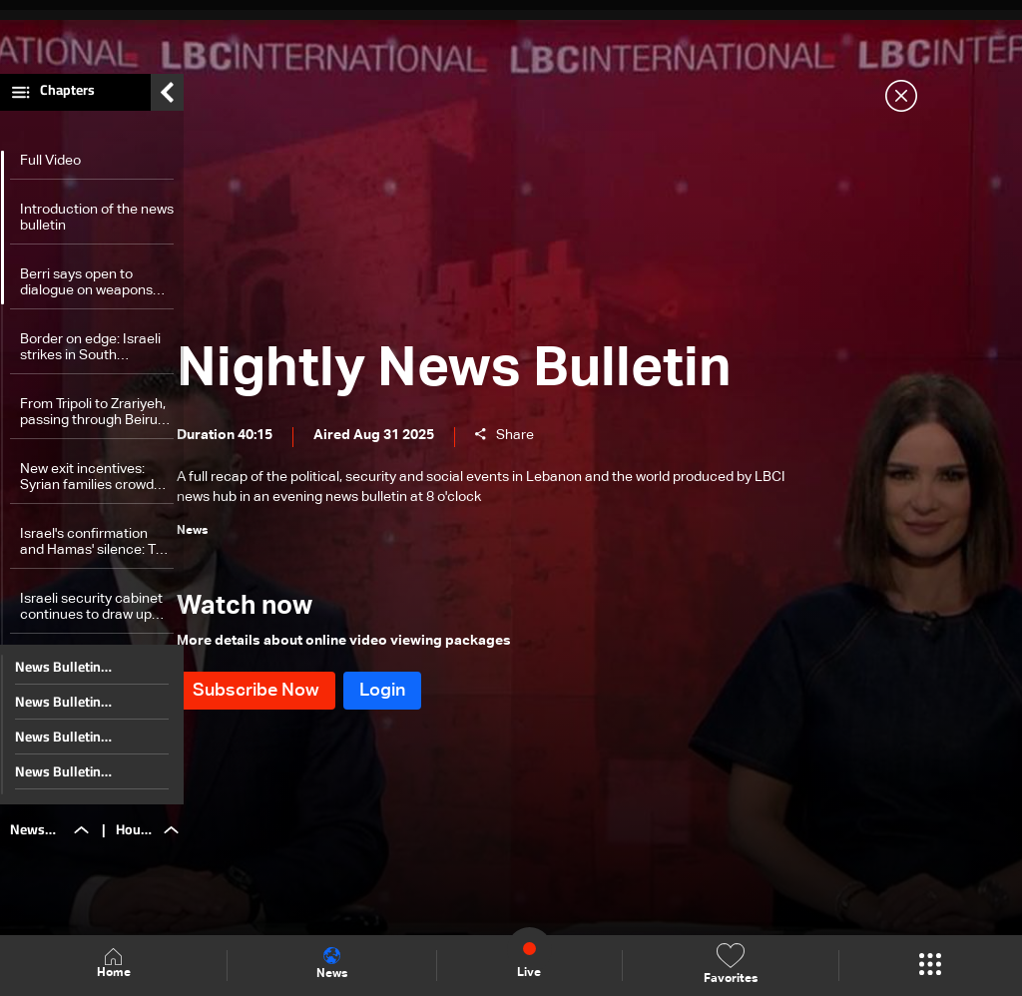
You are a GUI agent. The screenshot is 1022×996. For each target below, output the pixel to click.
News (331, 964)
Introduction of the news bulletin (97, 229)
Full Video (50, 172)
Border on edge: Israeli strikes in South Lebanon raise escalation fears (90, 358)
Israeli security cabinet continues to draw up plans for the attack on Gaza (91, 618)
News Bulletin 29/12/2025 (58, 747)
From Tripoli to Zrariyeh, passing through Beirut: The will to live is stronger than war (93, 423)
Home (114, 964)
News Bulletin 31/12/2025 (58, 678)
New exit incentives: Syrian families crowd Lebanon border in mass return (96, 488)
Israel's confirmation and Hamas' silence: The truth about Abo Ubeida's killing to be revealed (96, 553)
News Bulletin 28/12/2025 (58, 782)
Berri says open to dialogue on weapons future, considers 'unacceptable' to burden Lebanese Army (93, 293)
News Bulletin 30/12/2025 (58, 713)
